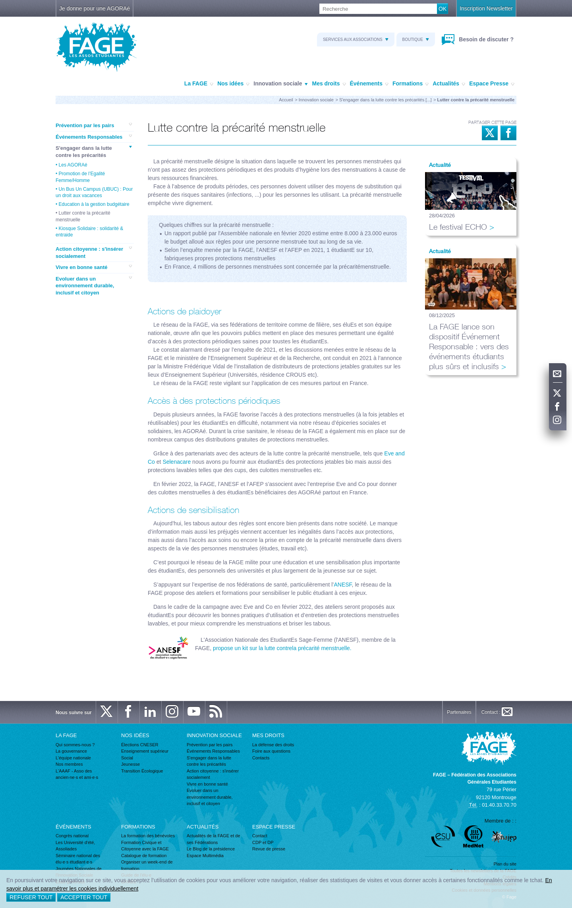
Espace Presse (491, 83)
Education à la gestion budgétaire (94, 204)
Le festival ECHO (458, 226)
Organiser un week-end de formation (147, 865)
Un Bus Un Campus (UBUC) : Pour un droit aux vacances (94, 192)
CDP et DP (263, 842)
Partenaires (459, 712)
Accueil (286, 99)
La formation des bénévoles (148, 835)
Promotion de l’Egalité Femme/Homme (80, 177)
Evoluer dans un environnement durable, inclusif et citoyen (94, 285)
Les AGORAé (73, 165)
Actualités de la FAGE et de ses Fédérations (213, 839)
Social (127, 757)
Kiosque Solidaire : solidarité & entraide (89, 232)
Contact (259, 835)
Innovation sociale (280, 83)
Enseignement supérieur (144, 751)
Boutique (415, 40)
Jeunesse (130, 764)
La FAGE (198, 83)
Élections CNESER (139, 744)
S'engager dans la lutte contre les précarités (94, 151)
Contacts (260, 757)
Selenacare (176, 462)
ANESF (343, 584)
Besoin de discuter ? (485, 39)
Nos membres (69, 764)
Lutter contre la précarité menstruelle (83, 216)
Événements (369, 83)
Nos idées (233, 83)
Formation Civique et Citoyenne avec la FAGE (145, 846)
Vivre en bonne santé (94, 267)
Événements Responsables (94, 137)
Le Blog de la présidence (211, 848)
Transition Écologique (142, 771)
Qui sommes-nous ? (75, 744)
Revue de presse (268, 848)
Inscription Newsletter (486, 8)
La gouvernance (71, 751)
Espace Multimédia (205, 855)
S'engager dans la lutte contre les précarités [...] (385, 99)
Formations (410, 83)
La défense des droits (273, 744)
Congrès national (72, 835)
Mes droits (329, 83)
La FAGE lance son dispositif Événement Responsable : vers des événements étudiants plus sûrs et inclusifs (469, 346)
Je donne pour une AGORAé (94, 8)
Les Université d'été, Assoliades (75, 846)
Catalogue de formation (143, 855)
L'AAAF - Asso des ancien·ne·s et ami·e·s (77, 774)
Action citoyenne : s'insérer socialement (94, 252)
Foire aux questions (271, 751)
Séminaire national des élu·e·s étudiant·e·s (78, 859)
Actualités (449, 83)
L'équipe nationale (73, 757)
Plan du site (505, 864)
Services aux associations (355, 40)
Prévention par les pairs (94, 125)
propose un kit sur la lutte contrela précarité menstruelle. (281, 648)
